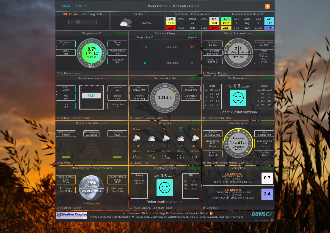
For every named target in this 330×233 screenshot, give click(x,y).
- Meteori (232, 163)
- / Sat (145, 163)
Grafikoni (62, 73)
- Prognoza (75, 73)
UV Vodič (63, 163)
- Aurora (223, 163)
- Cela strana (157, 208)
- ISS (247, 163)
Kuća (80, 6)
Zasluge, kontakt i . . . (263, 220)
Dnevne (135, 163)
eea (245, 86)
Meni (65, 6)
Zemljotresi (210, 208)
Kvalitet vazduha (213, 118)
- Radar (86, 118)
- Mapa (158, 118)
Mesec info (210, 163)
